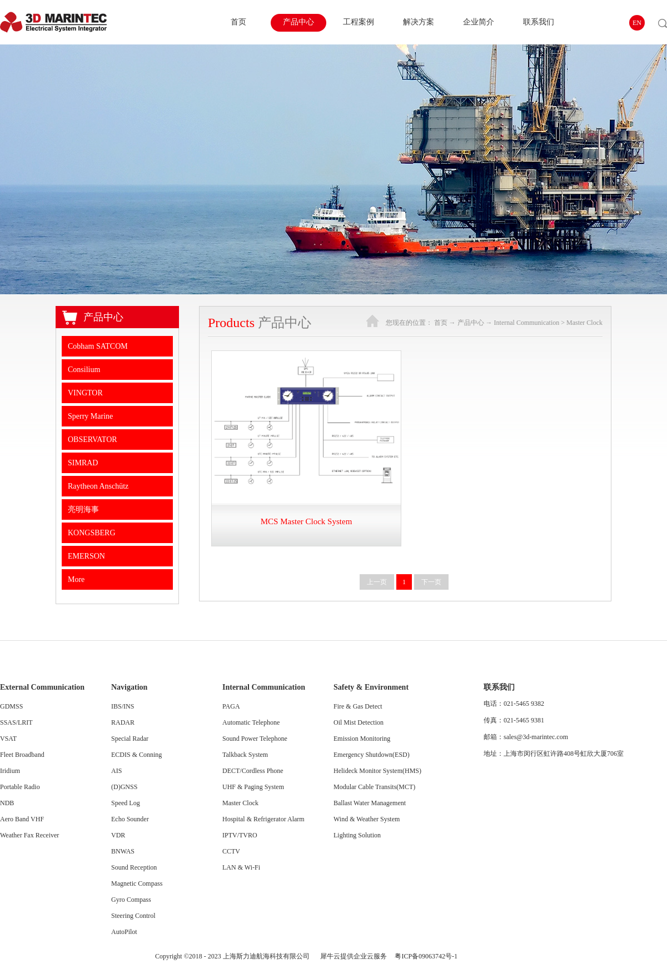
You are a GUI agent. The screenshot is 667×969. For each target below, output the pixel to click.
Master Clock (584, 323)
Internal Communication (527, 323)
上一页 (377, 582)
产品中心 (470, 323)
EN (637, 23)
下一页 (431, 582)
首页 (238, 22)
